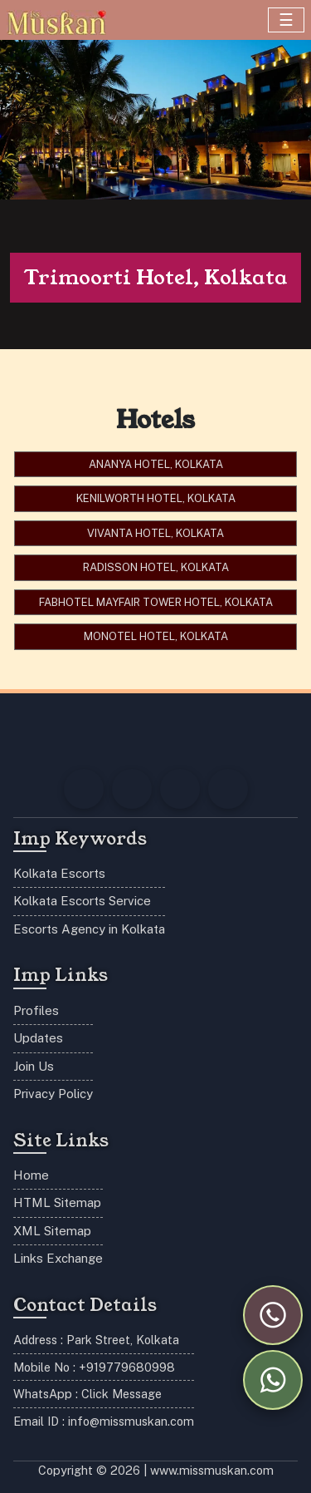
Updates (38, 1038)
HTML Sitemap (57, 1202)
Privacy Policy (53, 1093)
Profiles (36, 1010)
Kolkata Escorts (59, 873)
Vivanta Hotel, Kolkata (155, 533)
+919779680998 (127, 1367)
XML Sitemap (52, 1231)
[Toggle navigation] (286, 19)
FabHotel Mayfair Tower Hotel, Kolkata (156, 602)
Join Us (33, 1066)
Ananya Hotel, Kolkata (156, 464)
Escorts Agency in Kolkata (89, 929)
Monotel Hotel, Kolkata (156, 636)
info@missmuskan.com (131, 1421)
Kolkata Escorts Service (82, 901)
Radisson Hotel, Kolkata (156, 567)
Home (31, 1175)
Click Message (121, 1394)
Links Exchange (58, 1258)
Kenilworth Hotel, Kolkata (156, 498)
